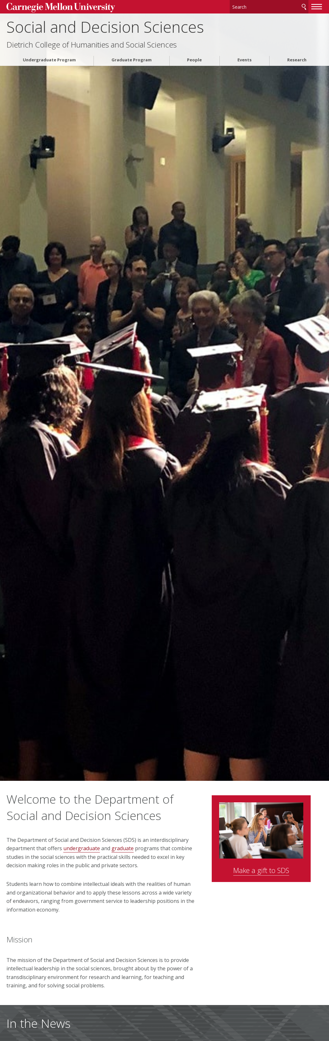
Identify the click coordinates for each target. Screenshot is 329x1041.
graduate (122, 848)
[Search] (269, 6)
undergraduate (81, 848)
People (194, 59)
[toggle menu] (317, 6)
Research (297, 59)
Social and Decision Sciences (105, 26)
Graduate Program (131, 59)
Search (303, 6)
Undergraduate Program (49, 59)
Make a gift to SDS (273, 866)
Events (244, 59)
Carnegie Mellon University (54, 7)
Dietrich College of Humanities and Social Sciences (91, 44)
